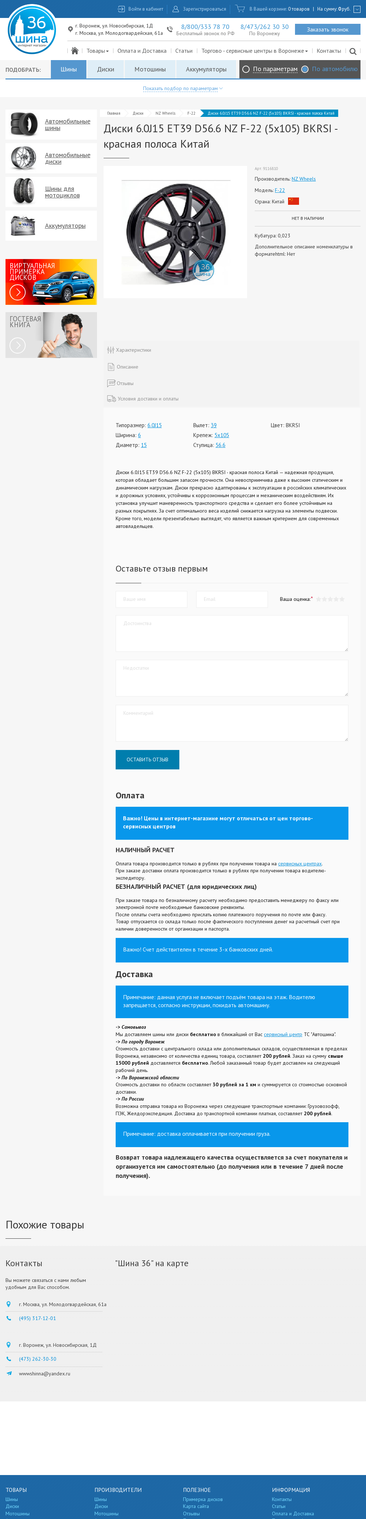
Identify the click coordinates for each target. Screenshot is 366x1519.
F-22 (191, 113)
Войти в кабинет (145, 9)
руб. (344, 9)
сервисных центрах (300, 863)
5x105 (221, 435)
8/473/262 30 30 (264, 26)
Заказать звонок (327, 29)
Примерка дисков (203, 1499)
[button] (342, 599)
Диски (105, 69)
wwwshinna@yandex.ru (44, 1373)
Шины (68, 69)
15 (144, 444)
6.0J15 (154, 425)
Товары (97, 50)
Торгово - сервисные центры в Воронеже (255, 50)
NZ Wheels (165, 113)
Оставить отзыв (147, 759)
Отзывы (191, 1513)
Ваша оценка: (295, 599)
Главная (113, 113)
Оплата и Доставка (142, 50)
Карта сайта (196, 1506)
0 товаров (299, 9)
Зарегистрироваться (204, 9)
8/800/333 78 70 (205, 26)
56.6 (220, 444)
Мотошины (150, 69)
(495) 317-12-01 (37, 1318)
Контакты (329, 50)
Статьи (184, 50)
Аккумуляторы (206, 69)
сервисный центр (283, 1034)
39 (214, 425)
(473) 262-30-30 (37, 1359)
